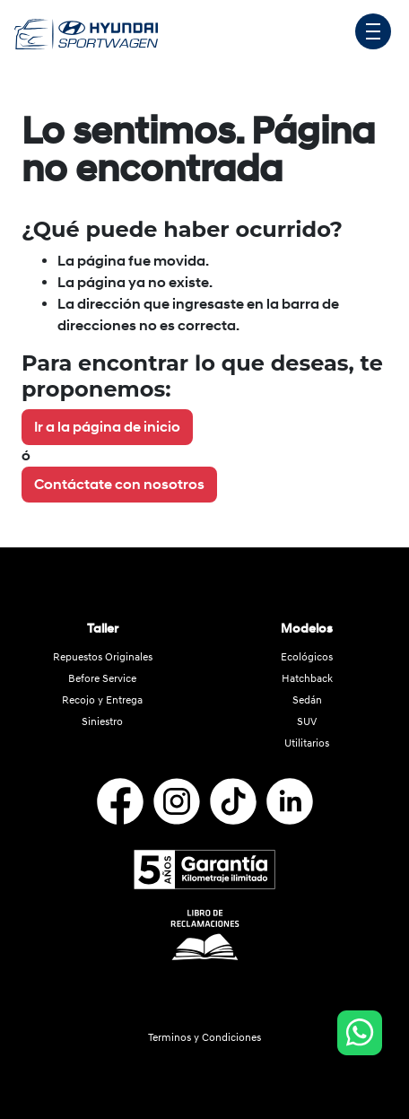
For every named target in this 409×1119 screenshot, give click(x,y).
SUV (307, 722)
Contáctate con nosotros (119, 485)
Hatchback (307, 679)
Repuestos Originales (102, 657)
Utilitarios (306, 743)
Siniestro (102, 722)
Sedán (307, 700)
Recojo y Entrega (102, 700)
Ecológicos (307, 657)
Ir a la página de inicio (107, 427)
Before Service (102, 679)
